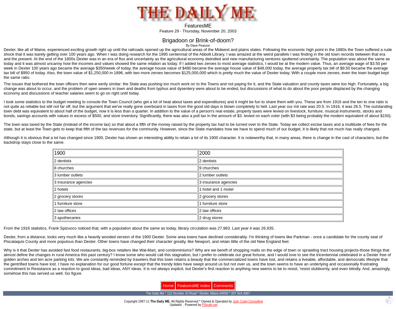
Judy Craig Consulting (248, 301)
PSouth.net (209, 305)
